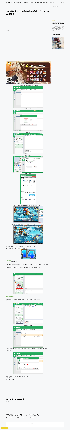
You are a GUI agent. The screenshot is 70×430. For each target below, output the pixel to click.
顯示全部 (7, 401)
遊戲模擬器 (37, 2)
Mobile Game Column (49, 423)
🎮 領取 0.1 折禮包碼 (5, 428)
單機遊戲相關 (42, 2)
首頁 (14, 2)
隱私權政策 (52, 2)
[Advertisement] (28, 23)
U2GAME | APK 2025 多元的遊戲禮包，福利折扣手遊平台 (58, 23)
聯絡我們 (47, 2)
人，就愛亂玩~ (9, 2)
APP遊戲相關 (25, 2)
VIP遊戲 (53, 20)
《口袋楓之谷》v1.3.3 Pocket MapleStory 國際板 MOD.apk (11, 416)
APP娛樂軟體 (31, 2)
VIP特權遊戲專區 (19, 2)
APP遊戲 (7, 412)
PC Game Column (57, 423)
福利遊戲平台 (32, 423)
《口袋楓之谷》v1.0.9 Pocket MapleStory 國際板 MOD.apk (34, 416)
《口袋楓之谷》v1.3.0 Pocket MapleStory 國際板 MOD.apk (22, 416)
